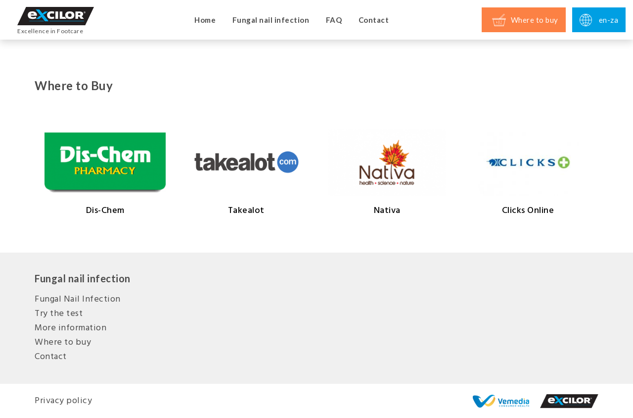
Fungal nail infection (271, 19)
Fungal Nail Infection (78, 299)
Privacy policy (63, 401)
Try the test (59, 314)
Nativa (387, 172)
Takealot (246, 172)
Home (205, 19)
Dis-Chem (105, 172)
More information (70, 328)
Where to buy (63, 342)
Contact (374, 19)
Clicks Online (528, 172)
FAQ (334, 19)
